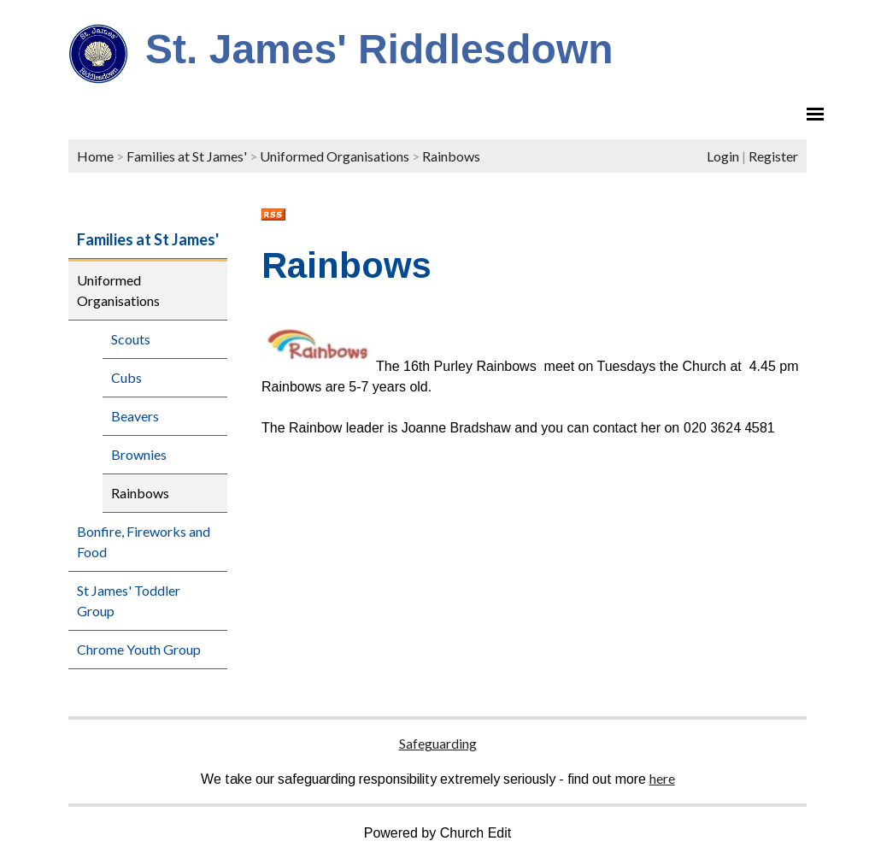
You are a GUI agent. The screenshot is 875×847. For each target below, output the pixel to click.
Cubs (126, 377)
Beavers (135, 416)
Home (95, 156)
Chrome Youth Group (139, 649)
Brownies (139, 454)
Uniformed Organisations (334, 156)
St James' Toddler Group (128, 600)
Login (723, 156)
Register (773, 156)
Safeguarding (438, 743)
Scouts (130, 339)
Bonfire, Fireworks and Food (143, 541)
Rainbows (451, 156)
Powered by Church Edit (438, 833)
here (662, 778)
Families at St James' (186, 156)
